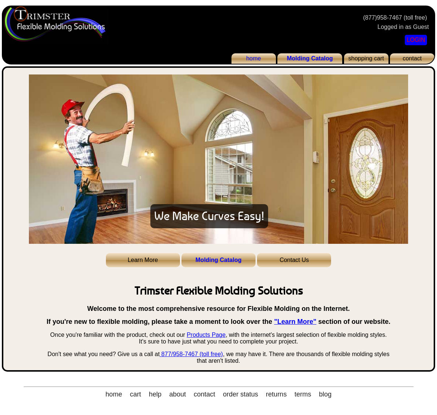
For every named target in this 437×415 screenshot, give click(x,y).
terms (302, 394)
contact (412, 58)
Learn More (143, 260)
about (177, 394)
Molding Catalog (310, 58)
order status (240, 394)
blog (325, 394)
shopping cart (366, 58)
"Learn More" (295, 321)
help (155, 394)
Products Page (206, 335)
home (253, 58)
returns (276, 394)
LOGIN (416, 40)
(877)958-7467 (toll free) (395, 17)
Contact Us (294, 260)
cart (135, 394)
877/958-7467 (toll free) (191, 354)
